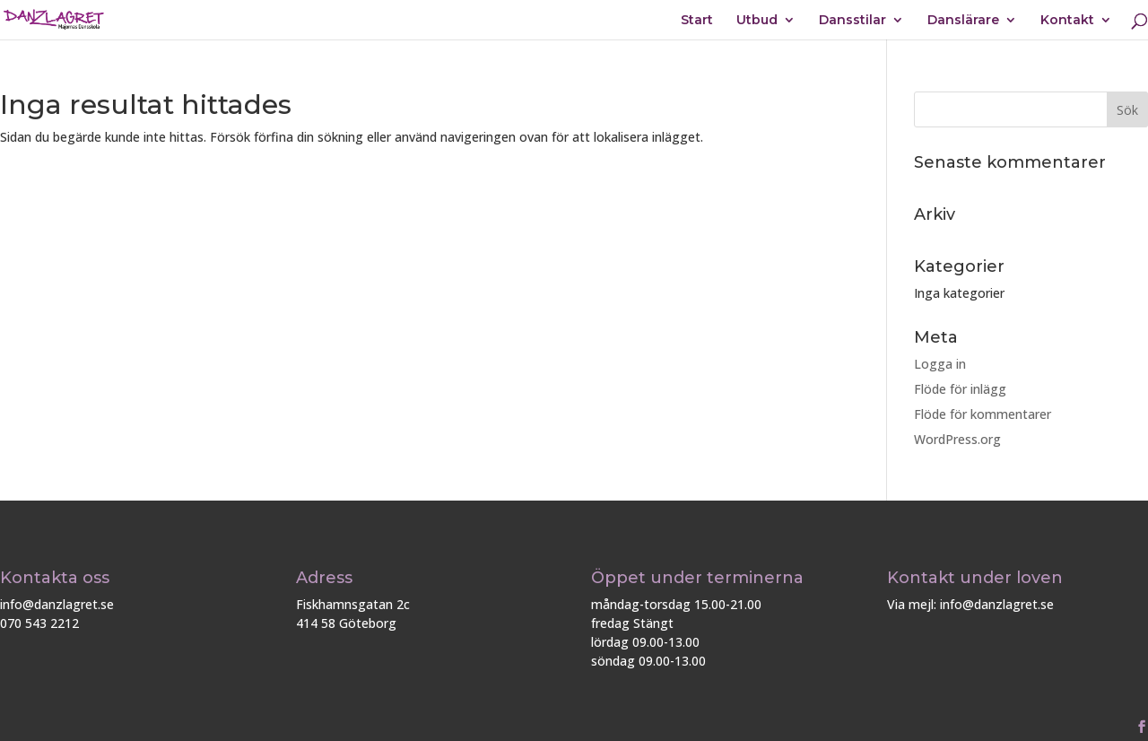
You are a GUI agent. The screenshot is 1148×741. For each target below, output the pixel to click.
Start (697, 20)
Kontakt (1067, 20)
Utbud (757, 20)
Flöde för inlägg (960, 388)
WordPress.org (957, 439)
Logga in (940, 363)
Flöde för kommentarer (982, 414)
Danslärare (963, 20)
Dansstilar (852, 20)
